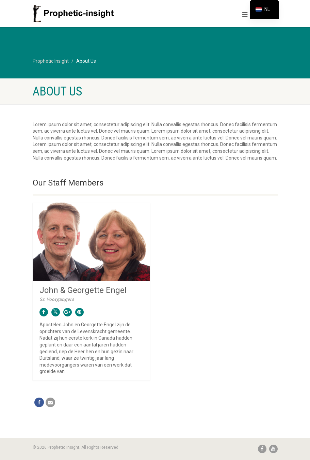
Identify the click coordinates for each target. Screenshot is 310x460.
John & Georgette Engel (83, 290)
